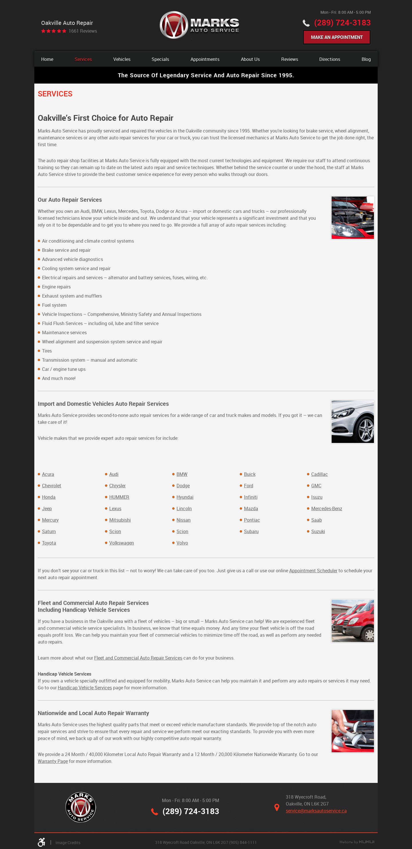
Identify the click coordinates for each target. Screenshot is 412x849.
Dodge (183, 485)
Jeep (47, 508)
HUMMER (119, 497)
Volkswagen (121, 543)
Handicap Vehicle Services (85, 687)
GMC (316, 485)
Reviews (289, 59)
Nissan (184, 520)
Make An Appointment (337, 37)
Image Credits (68, 843)
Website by (356, 843)
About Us (250, 59)
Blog (366, 59)
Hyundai (185, 497)
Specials (160, 59)
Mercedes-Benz (326, 508)
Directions (329, 59)
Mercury (50, 520)
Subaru (251, 531)
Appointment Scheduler (313, 570)
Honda (49, 497)
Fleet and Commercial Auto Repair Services (138, 658)
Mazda (251, 508)
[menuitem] (47, 59)
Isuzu (316, 497)
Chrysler (117, 485)
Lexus (115, 508)
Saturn (49, 531)
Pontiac (252, 520)
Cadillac (319, 474)
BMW (182, 474)
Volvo (182, 543)
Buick (249, 474)
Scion (115, 531)
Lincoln (184, 508)
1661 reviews (83, 31)
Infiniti (251, 497)
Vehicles (121, 59)
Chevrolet (51, 485)
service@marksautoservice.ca (316, 811)
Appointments (205, 59)
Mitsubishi (120, 520)
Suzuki (318, 531)
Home (47, 59)
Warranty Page (53, 761)
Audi (113, 474)
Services (83, 59)
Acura (48, 474)
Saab (316, 520)
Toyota (49, 543)
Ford (248, 485)
